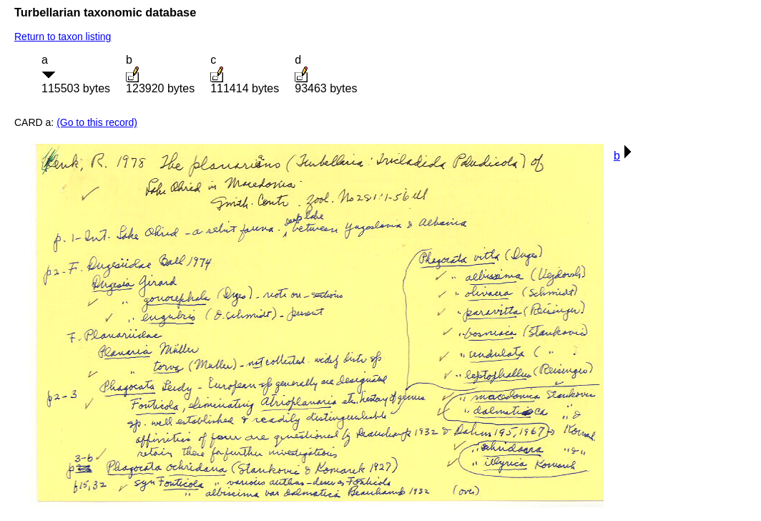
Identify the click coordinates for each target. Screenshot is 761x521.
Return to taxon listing (62, 36)
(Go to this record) (97, 122)
